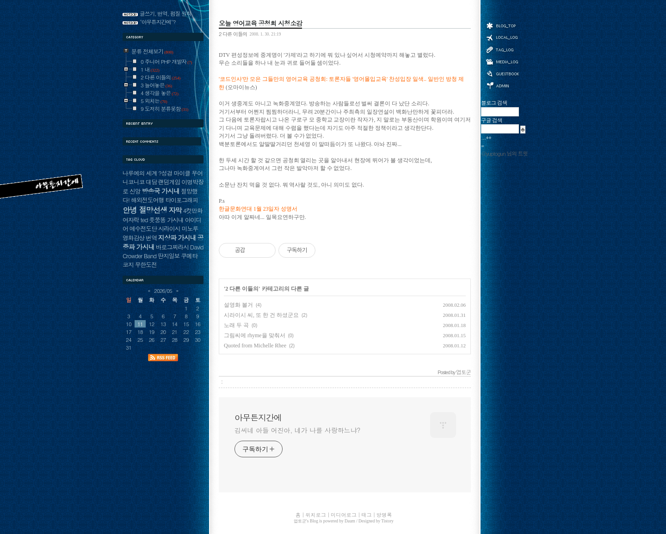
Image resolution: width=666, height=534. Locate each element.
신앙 (135, 191)
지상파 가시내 (177, 237)
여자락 (131, 219)
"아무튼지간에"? (158, 21)
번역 (151, 237)
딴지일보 (168, 255)
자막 (175, 210)
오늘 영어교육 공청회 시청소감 (260, 23)
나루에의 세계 (140, 173)
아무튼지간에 (258, 417)
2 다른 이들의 (233, 33)
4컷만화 (193, 210)
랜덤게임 (169, 181)
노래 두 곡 (236, 325)
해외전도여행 (147, 199)
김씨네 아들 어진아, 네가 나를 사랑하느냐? (297, 430)
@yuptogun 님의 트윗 (504, 153)
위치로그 (502, 37)
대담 (151, 181)
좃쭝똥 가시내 (166, 219)
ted (144, 219)
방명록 (502, 73)
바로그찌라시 (172, 247)
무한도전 (146, 264)
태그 (502, 49)
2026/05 (163, 290)
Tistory (387, 521)
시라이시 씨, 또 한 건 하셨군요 (261, 315)
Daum (350, 521)
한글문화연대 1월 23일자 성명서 (258, 209)
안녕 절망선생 (145, 209)
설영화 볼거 (238, 305)
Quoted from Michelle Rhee (255, 345)
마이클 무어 (188, 173)
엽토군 (300, 521)
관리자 (502, 85)
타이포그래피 (181, 199)
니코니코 (133, 181)
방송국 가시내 (160, 190)
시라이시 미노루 (178, 228)
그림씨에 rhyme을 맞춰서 (254, 335)
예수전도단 (143, 228)
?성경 (165, 173)
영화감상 (133, 237)
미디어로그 (502, 61)
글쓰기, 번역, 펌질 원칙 (165, 13)
